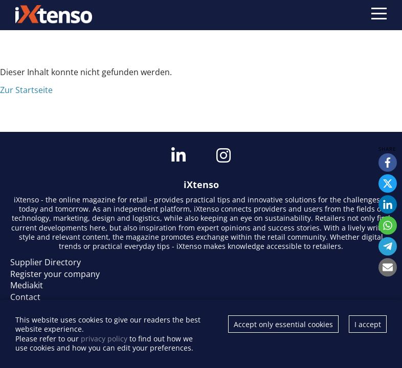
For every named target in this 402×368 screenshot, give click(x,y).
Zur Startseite (26, 90)
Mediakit (26, 285)
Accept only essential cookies (283, 324)
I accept (367, 324)
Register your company (55, 274)
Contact (25, 297)
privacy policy (104, 338)
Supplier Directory (45, 262)
